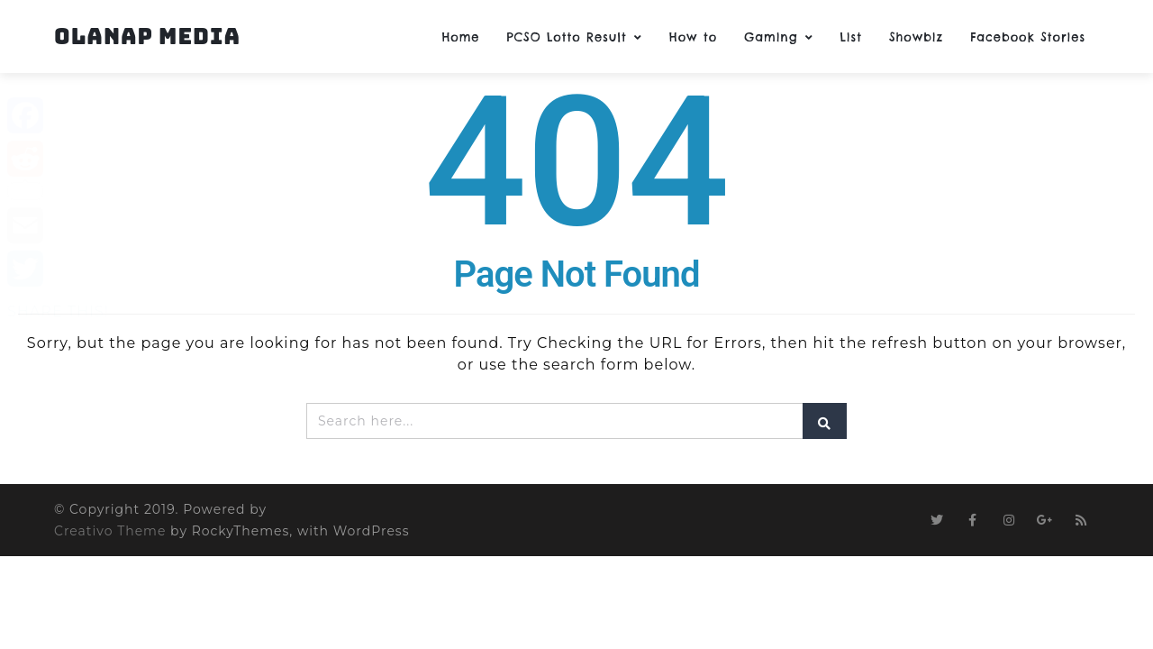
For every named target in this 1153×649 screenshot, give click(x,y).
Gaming (778, 37)
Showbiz (916, 37)
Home (460, 37)
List (851, 37)
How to (693, 37)
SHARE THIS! (58, 311)
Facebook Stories (1027, 37)
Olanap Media (147, 36)
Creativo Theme (110, 531)
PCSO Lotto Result (573, 37)
